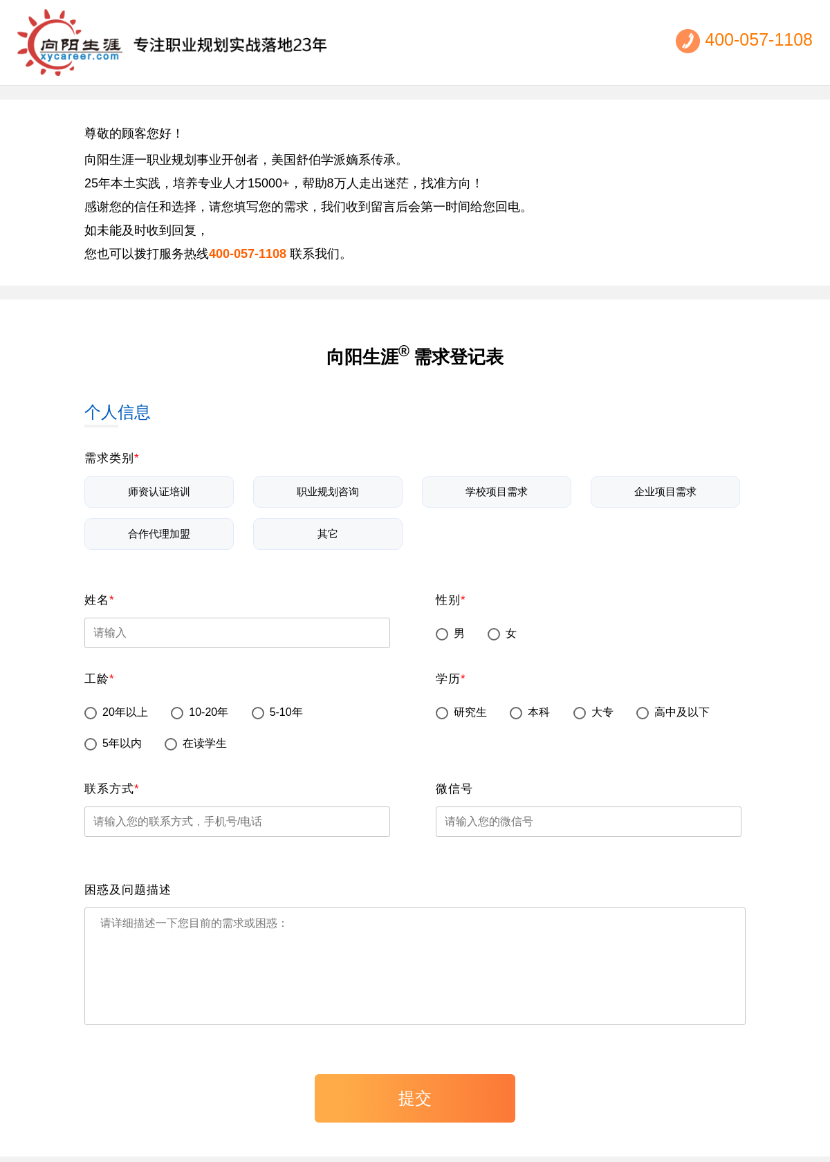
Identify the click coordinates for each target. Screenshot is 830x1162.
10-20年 (199, 708)
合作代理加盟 (159, 529)
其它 (327, 529)
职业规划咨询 (328, 487)
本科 (530, 708)
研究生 (461, 708)
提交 (415, 1098)
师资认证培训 (159, 487)
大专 (593, 708)
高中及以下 (673, 708)
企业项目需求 (665, 487)
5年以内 (113, 739)
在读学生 (196, 739)
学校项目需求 (496, 487)
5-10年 (277, 708)
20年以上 (116, 708)
